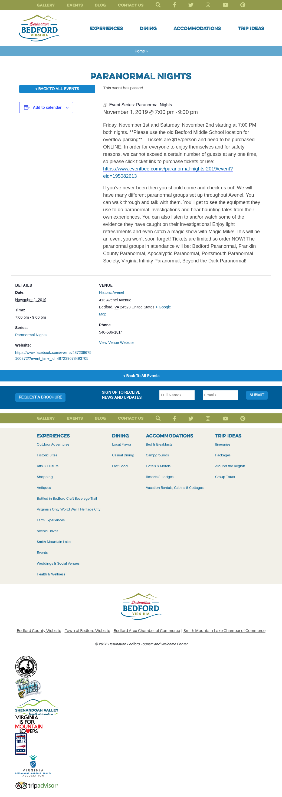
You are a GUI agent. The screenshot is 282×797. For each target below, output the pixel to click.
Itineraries (222, 444)
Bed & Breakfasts (159, 444)
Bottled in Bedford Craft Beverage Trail (67, 498)
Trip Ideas (251, 28)
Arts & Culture (47, 466)
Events (75, 5)
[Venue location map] (211, 312)
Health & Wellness (51, 574)
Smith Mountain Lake (54, 542)
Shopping (45, 477)
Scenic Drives (47, 531)
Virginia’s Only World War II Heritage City (68, 509)
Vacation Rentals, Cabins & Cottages (175, 488)
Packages (223, 455)
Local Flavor (121, 444)
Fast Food (120, 466)
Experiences (106, 28)
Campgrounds (157, 455)
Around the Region (230, 466)
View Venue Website (116, 342)
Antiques (44, 488)
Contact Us (130, 5)
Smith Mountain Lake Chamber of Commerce (224, 630)
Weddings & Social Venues (58, 563)
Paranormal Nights (31, 335)
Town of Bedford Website (87, 630)
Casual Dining (123, 455)
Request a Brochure (40, 397)
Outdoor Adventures (53, 444)
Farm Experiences (51, 520)
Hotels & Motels (158, 466)
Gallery (46, 5)
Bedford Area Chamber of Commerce (147, 630)
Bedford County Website (39, 630)
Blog (100, 5)
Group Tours (225, 477)
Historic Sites (47, 455)
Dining (148, 28)
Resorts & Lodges (159, 477)
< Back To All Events (57, 89)
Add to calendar (47, 107)
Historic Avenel (111, 292)
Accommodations (197, 28)
